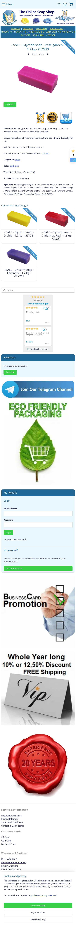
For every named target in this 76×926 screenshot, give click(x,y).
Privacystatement (9, 818)
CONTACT (50, 35)
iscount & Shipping (12, 815)
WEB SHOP (15, 28)
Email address (10, 508)
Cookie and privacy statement (43, 895)
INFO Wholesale (9, 858)
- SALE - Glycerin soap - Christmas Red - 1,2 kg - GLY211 (57, 236)
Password (8, 520)
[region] (38, 889)
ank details (18, 825)
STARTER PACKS (33, 32)
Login (8, 532)
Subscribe (10, 372)
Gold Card (6, 840)
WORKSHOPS (67, 32)
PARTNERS (25, 35)
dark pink (14, 165)
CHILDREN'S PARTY (51, 32)
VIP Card (5, 837)
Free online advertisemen (13, 862)
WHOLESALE (28, 28)
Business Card (8, 844)
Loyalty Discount (9, 865)
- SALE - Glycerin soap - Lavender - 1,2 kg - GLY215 (19, 273)
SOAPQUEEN (38, 35)
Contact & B (7, 825)
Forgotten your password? (15, 539)
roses (17, 159)
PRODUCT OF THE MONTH (12, 32)
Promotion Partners (11, 869)
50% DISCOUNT (56, 28)
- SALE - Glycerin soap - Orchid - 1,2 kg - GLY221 (19, 234)
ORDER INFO (41, 28)
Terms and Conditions (12, 822)
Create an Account (14, 568)
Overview (10, 104)
